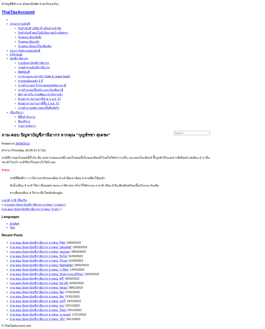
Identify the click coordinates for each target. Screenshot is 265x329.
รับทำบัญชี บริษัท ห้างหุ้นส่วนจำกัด (39, 28)
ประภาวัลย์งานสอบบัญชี (25, 50)
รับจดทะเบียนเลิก (28, 41)
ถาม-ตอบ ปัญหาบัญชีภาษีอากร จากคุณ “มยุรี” (38, 301)
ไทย (12, 227)
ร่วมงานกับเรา (27, 125)
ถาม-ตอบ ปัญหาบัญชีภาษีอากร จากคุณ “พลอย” (39, 287)
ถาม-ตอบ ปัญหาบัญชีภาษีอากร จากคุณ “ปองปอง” (40, 251)
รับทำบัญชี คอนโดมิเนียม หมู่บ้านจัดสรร (43, 32)
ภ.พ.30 (6, 200)
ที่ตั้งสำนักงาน (26, 116)
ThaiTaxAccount (18, 12)
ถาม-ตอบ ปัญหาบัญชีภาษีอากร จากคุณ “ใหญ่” (38, 310)
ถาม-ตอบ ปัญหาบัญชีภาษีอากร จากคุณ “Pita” (38, 242)
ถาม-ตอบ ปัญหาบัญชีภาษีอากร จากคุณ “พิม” (37, 292)
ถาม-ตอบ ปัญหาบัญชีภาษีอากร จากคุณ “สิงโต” (39, 256)
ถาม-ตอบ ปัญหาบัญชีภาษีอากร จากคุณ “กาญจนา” (35, 204)
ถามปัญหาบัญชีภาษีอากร (33, 63)
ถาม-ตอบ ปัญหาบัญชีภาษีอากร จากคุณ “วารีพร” (39, 269)
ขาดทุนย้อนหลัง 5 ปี (30, 81)
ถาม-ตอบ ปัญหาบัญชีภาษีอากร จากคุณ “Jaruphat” (41, 247)
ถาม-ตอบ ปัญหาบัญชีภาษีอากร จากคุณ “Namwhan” (42, 265)
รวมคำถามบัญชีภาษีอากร (34, 67)
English (14, 223)
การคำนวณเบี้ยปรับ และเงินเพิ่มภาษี (40, 89)
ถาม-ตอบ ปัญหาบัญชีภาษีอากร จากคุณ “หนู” (37, 305)
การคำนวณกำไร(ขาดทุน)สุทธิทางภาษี (42, 85)
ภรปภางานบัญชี (20, 23)
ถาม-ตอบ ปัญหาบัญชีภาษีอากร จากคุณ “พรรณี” (39, 283)
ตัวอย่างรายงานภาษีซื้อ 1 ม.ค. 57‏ (38, 103)
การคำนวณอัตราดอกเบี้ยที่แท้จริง (38, 107)
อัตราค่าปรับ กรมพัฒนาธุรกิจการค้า (40, 94)
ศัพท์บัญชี (24, 72)
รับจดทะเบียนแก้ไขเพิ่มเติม (34, 46)
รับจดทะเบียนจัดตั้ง (30, 37)
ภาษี (13, 200)
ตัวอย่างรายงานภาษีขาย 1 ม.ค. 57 (39, 98)
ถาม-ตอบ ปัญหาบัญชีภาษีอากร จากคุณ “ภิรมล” (39, 260)
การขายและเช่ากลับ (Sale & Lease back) (44, 76)
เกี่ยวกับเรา (16, 112)
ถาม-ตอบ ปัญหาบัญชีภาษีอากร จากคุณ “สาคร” (31, 209)
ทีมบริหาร (24, 121)
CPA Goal (16, 54)
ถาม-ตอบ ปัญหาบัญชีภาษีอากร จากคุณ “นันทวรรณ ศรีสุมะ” (47, 274)
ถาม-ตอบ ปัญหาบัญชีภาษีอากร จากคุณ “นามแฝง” (40, 314)
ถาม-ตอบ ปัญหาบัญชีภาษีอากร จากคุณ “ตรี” (37, 278)
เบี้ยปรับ (22, 200)
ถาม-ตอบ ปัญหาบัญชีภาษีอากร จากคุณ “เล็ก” (37, 319)
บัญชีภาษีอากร (19, 58)
